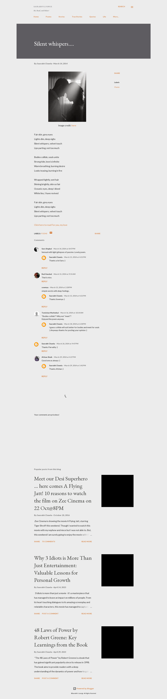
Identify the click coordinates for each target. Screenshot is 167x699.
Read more (86, 541)
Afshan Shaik (47, 357)
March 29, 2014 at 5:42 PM (75, 365)
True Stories (77, 17)
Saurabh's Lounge (43, 6)
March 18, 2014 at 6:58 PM (75, 324)
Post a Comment (50, 613)
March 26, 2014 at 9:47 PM (67, 344)
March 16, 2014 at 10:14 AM (72, 313)
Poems (48, 17)
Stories (62, 17)
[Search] (121, 6)
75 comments (48, 541)
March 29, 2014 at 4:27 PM (65, 357)
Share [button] (117, 73)
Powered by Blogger (83, 688)
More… (116, 17)
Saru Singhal (47, 249)
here (74, 125)
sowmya (45, 287)
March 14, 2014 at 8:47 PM (64, 249)
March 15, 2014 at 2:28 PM (61, 287)
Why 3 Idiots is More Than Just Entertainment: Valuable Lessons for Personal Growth (63, 568)
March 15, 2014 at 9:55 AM (64, 274)
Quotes (92, 17)
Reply (44, 268)
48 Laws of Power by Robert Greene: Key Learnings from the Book (61, 637)
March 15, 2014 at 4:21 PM (75, 257)
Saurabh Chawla (55, 257)
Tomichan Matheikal (50, 313)
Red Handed (47, 274)
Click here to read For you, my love (50, 224)
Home (36, 17)
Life (104, 17)
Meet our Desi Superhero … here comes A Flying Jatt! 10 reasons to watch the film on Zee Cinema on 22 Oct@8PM (63, 493)
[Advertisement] (63, 436)
